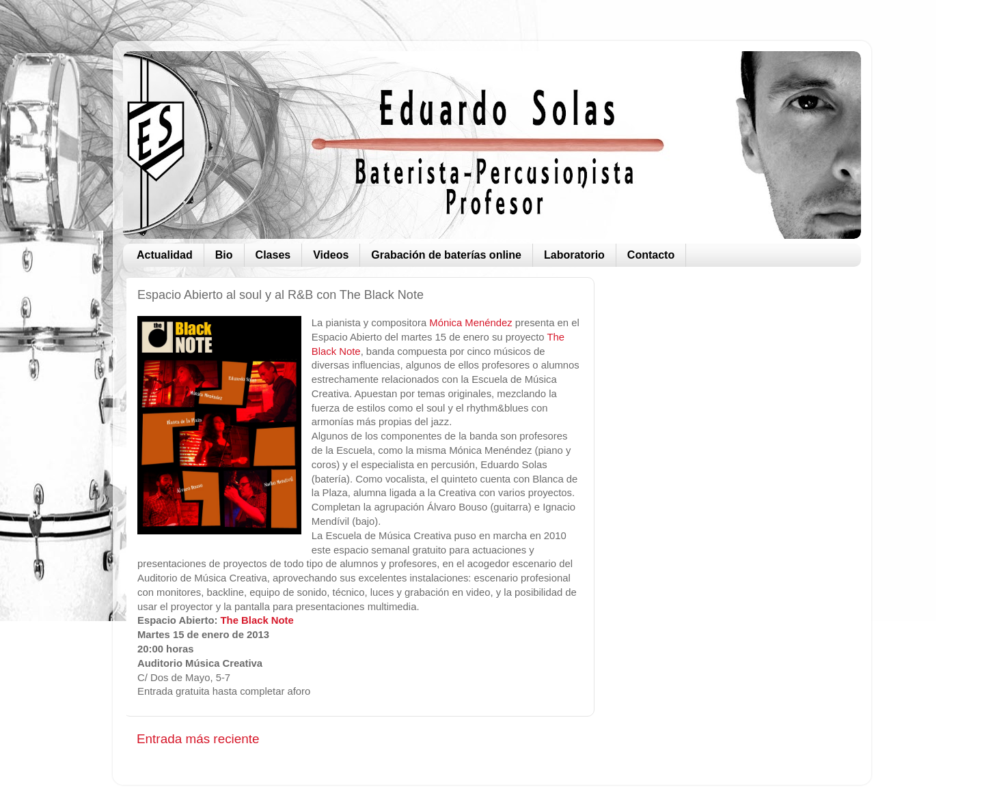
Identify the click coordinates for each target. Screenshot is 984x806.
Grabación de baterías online (446, 255)
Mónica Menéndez (470, 322)
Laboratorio (574, 255)
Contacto (650, 255)
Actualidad (165, 255)
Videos (330, 255)
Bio (224, 255)
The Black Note (257, 620)
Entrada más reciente (198, 739)
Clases (273, 255)
